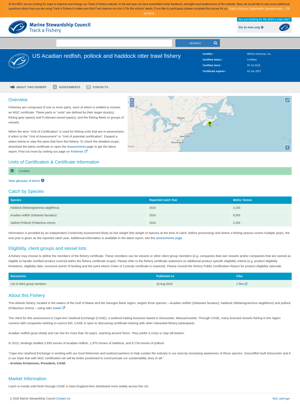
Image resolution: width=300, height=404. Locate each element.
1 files (242, 283)
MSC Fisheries (78, 27)
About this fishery (31, 87)
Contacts (100, 87)
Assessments (69, 87)
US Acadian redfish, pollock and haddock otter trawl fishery (106, 56)
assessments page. (169, 238)
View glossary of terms (27, 180)
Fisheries (79, 151)
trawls (59, 308)
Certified (19, 171)
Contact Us (63, 398)
